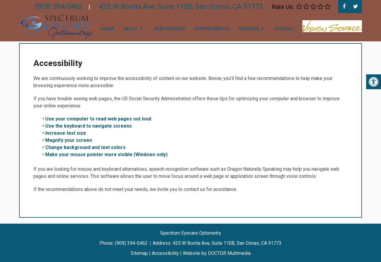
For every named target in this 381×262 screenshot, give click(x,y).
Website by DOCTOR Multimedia (217, 253)
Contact (285, 29)
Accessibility (165, 253)
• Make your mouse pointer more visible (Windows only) (105, 154)
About (130, 29)
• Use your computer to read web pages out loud (97, 119)
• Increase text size (64, 133)
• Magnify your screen (67, 140)
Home (107, 29)
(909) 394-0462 (132, 243)
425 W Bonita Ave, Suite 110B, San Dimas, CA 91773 (227, 243)
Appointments (212, 29)
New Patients (169, 29)
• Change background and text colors (84, 147)
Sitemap (139, 253)
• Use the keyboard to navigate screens (87, 126)
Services (248, 29)
